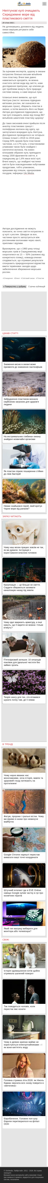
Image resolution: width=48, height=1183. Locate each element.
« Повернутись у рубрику (14, 287)
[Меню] (44, 4)
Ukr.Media (29, 173)
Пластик (40, 278)
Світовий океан (28, 278)
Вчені (17, 278)
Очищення (8, 278)
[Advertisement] (24, 201)
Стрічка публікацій (36, 287)
